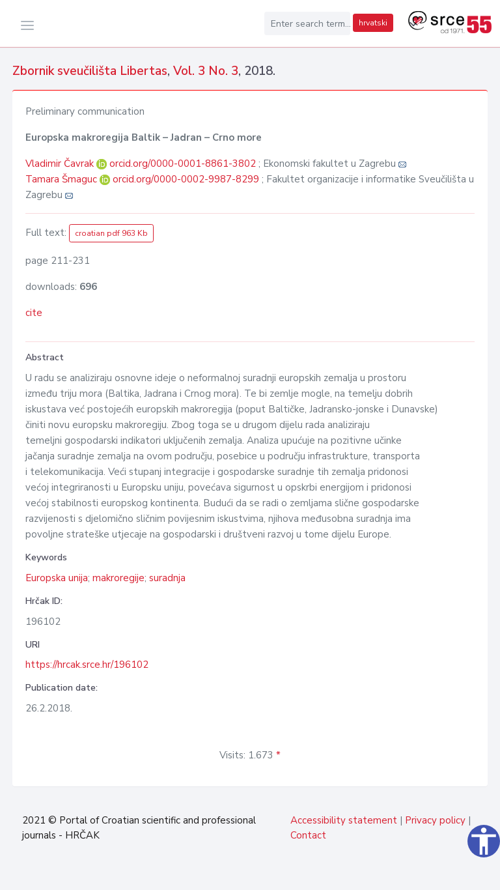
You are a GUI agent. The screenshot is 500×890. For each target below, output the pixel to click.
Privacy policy (435, 820)
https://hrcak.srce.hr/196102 (86, 664)
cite (33, 312)
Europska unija (56, 577)
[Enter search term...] (307, 23)
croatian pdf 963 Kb (111, 233)
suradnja (167, 577)
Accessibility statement (343, 820)
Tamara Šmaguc (62, 179)
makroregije (118, 577)
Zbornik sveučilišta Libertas (89, 71)
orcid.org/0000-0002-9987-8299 (186, 179)
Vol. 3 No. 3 (205, 71)
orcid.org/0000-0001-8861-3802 (182, 163)
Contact (308, 835)
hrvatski (373, 23)
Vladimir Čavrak (60, 163)
